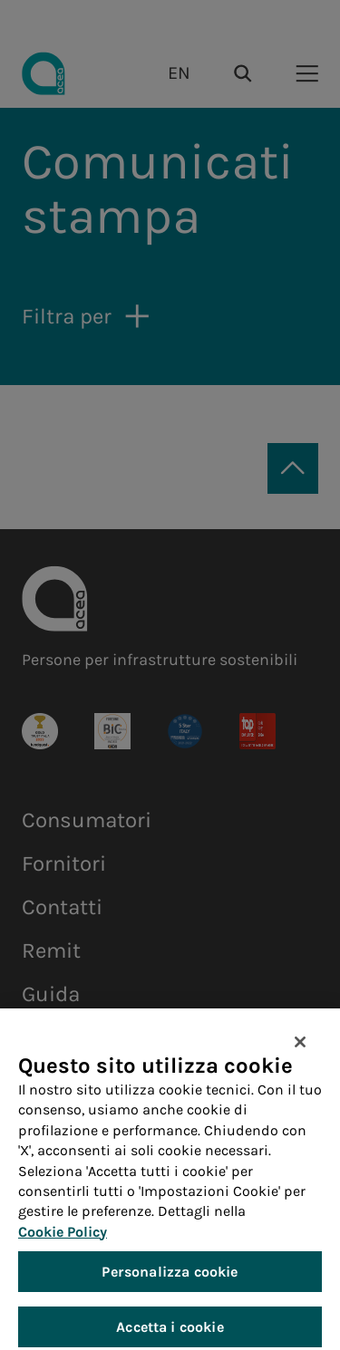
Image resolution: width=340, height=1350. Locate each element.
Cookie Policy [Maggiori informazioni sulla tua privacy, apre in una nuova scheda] (62, 1240)
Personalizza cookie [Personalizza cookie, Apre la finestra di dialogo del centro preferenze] (170, 1279)
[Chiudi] (300, 1050)
